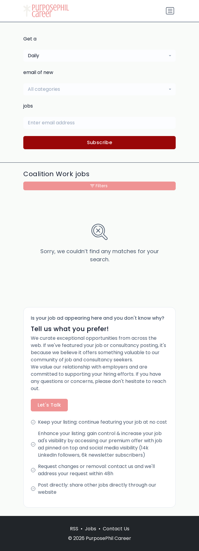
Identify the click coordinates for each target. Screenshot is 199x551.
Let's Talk (49, 404)
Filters (99, 186)
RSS (74, 528)
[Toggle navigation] (170, 10)
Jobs (90, 528)
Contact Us (116, 528)
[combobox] (99, 56)
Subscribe (99, 142)
